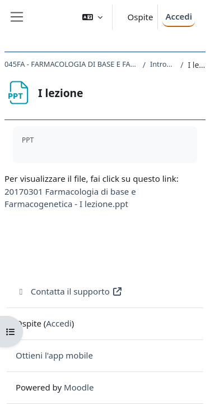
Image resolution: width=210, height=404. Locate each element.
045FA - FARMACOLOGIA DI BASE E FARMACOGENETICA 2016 (71, 64)
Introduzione (163, 64)
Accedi (178, 16)
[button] (92, 17)
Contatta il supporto (69, 291)
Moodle (79, 387)
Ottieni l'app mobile (54, 355)
